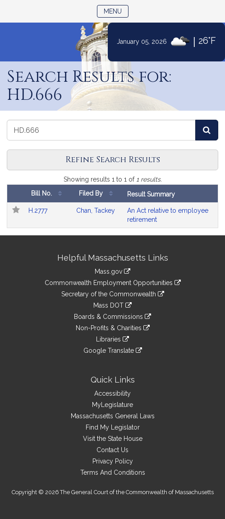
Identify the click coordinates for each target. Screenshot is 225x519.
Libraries (112, 339)
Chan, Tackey (95, 210)
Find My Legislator (113, 427)
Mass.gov (112, 271)
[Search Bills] (206, 130)
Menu (116, 10)
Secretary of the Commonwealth (112, 294)
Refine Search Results (112, 159)
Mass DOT (112, 305)
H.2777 (37, 210)
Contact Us (112, 450)
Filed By (98, 193)
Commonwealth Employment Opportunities (113, 282)
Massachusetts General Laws (113, 416)
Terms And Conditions (112, 472)
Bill (50, 193)
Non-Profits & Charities (113, 328)
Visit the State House (112, 438)
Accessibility (112, 393)
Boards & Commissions (112, 316)
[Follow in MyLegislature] (16, 210)
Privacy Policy (112, 461)
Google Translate (112, 350)
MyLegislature (112, 404)
